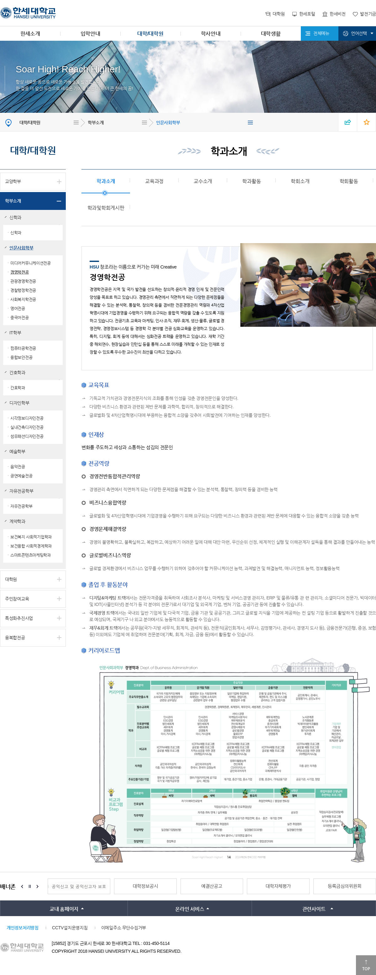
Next (37, 886)
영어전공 (17, 308)
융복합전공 (15, 637)
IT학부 (15, 332)
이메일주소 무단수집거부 (123, 927)
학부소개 (96, 122)
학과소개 (106, 181)
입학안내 (90, 34)
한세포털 (307, 13)
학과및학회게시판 (105, 208)
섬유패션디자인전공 (26, 436)
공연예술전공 (21, 475)
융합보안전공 (21, 357)
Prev (22, 886)
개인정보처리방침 (23, 927)
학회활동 (349, 181)
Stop (30, 886)
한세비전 (338, 13)
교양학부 (13, 181)
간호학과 (17, 372)
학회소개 (300, 181)
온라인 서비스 (189, 909)
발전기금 (368, 13)
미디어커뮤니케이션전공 (30, 263)
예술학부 (17, 451)
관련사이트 (314, 909)
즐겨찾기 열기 (366, 122)
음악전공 (17, 466)
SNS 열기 (347, 122)
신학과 (15, 217)
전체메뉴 (321, 33)
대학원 (279, 13)
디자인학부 (19, 402)
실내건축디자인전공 (26, 427)
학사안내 (211, 34)
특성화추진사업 (19, 618)
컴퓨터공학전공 (23, 348)
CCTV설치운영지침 (69, 927)
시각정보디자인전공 (26, 418)
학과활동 (251, 181)
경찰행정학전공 (23, 290)
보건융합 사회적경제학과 (31, 546)
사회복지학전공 (23, 299)
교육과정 (154, 181)
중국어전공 (19, 317)
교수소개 (203, 181)
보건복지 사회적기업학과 (31, 536)
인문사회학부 (168, 122)
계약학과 (17, 521)
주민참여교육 (17, 598)
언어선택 (359, 33)
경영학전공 (19, 272)
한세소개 (30, 34)
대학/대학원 (150, 34)
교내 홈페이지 (64, 909)
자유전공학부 (21, 490)
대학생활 (271, 34)
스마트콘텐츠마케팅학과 (30, 555)
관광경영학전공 (23, 281)
